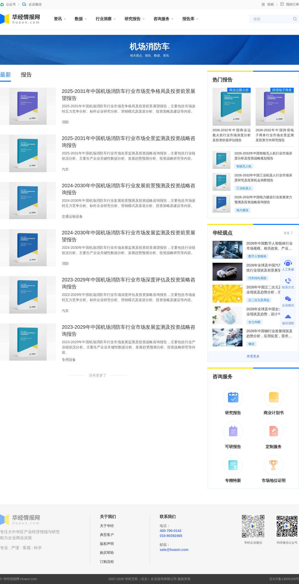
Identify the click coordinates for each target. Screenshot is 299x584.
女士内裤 (254, 322)
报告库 (188, 19)
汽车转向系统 (257, 278)
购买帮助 (107, 553)
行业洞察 (104, 19)
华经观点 (222, 233)
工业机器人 (243, 188)
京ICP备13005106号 (284, 579)
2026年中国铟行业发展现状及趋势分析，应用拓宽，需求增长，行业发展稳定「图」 (269, 336)
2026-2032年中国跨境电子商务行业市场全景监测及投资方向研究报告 (275, 135)
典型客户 (107, 535)
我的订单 (289, 4)
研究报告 (133, 19)
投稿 (267, 4)
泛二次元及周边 (258, 300)
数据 (79, 19)
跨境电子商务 (282, 90)
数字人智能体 (257, 256)
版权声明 (107, 544)
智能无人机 (243, 166)
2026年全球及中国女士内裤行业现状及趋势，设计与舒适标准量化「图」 (269, 314)
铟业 (251, 344)
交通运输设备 (72, 216)
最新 (5, 74)
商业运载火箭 (239, 90)
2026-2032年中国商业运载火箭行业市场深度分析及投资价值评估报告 (232, 135)
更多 (289, 233)
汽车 (65, 169)
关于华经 (107, 526)
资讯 (58, 19)
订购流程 (107, 562)
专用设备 (69, 360)
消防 (65, 122)
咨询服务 (161, 19)
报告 (26, 74)
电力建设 (242, 210)
